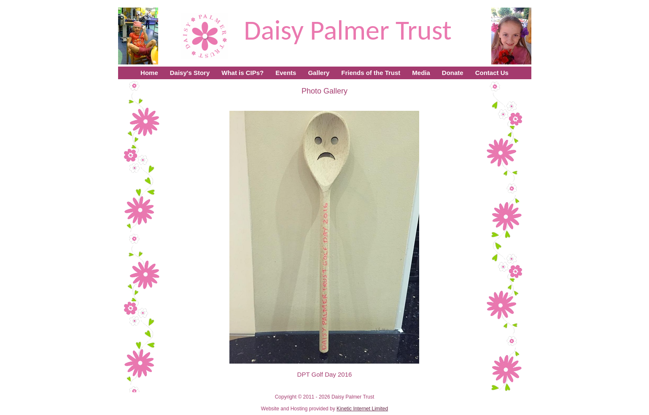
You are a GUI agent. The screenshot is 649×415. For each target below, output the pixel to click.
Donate (452, 72)
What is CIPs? (242, 72)
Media (421, 72)
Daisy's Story (190, 72)
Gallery (318, 72)
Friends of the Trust (370, 72)
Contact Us (492, 72)
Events (285, 72)
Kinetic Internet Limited (362, 409)
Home (149, 72)
